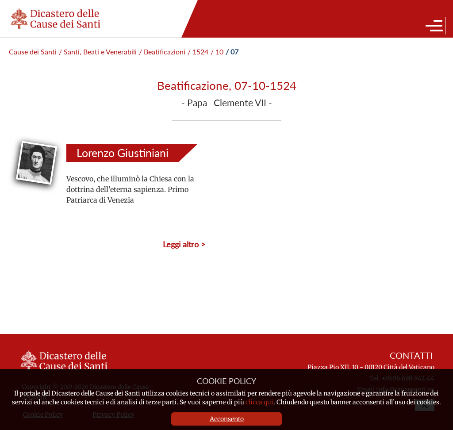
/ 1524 (198, 51)
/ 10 (217, 51)
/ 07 (232, 51)
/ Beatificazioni (162, 51)
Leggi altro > (184, 244)
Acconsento (227, 419)
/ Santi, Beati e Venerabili (98, 51)
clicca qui (259, 402)
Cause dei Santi (33, 51)
